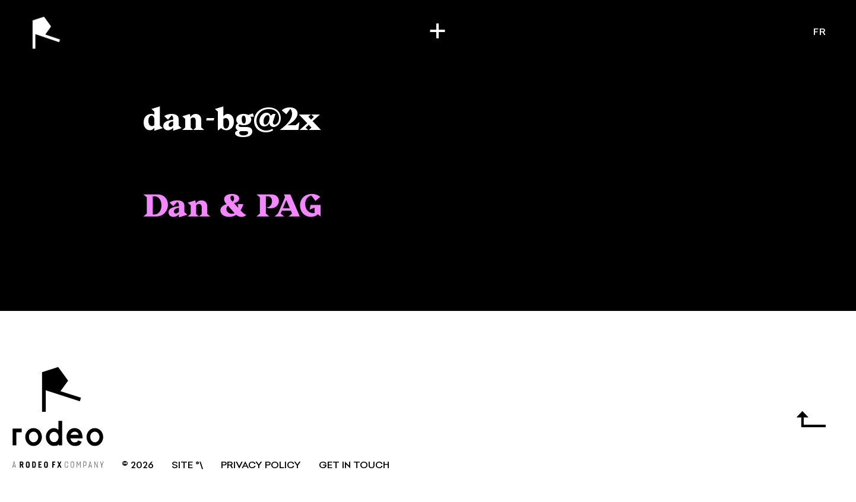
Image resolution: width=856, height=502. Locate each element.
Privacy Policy (261, 466)
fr (819, 32)
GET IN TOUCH (354, 466)
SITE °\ (187, 466)
